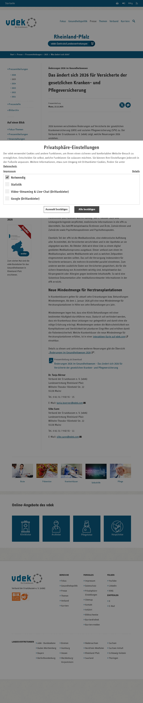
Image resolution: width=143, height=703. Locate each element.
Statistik (16, 184)
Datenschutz (10, 166)
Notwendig (18, 177)
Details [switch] (136, 171)
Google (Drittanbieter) (25, 198)
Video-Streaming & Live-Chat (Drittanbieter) (40, 191)
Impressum (9, 171)
